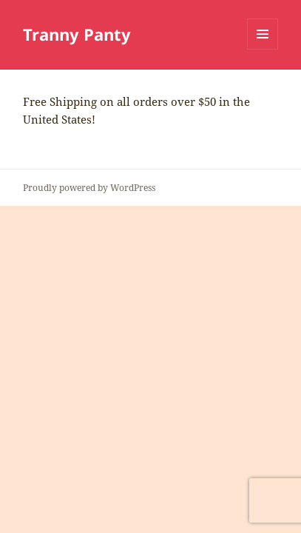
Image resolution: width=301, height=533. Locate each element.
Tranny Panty (77, 34)
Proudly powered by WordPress (89, 187)
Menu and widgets (263, 49)
